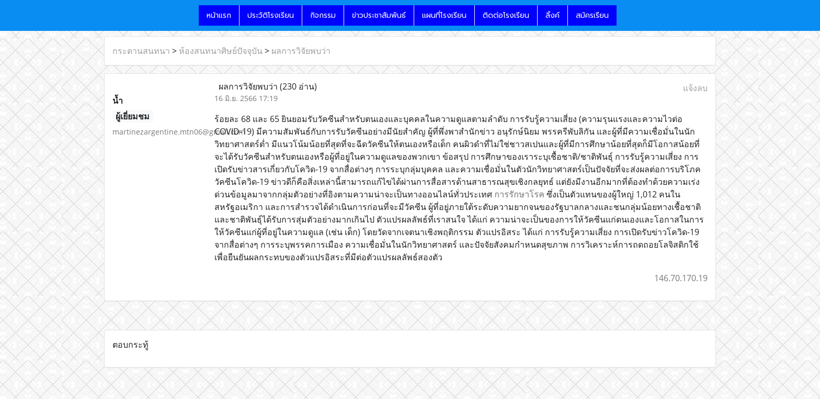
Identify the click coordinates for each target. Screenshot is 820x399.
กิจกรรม (323, 15)
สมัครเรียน (592, 15)
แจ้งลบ (695, 88)
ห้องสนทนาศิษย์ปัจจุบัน (221, 51)
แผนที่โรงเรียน (444, 15)
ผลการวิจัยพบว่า (301, 51)
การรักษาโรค (519, 194)
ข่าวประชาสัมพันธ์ (379, 15)
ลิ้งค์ (552, 15)
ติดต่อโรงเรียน (506, 15)
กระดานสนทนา (141, 51)
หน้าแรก (219, 15)
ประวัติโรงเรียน (270, 15)
